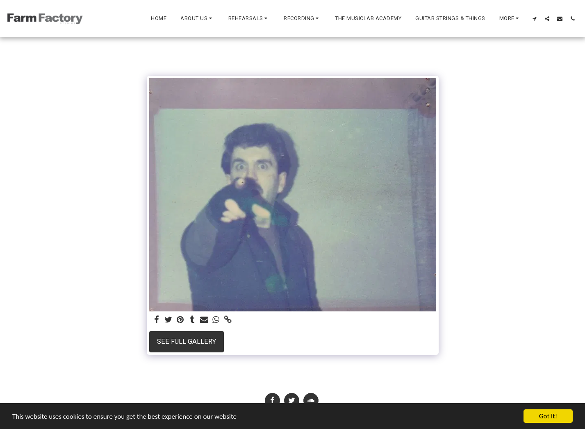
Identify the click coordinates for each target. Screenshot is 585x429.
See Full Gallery (186, 341)
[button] (197, 18)
